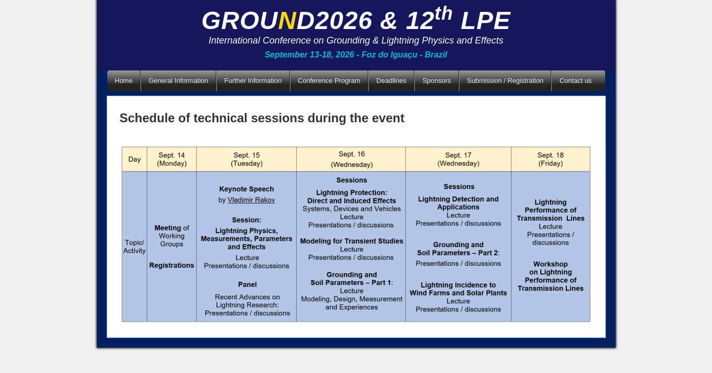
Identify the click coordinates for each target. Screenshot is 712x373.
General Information (178, 80)
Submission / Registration (505, 80)
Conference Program (329, 80)
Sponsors (437, 80)
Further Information (253, 80)
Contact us (576, 80)
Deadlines (391, 80)
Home (124, 80)
